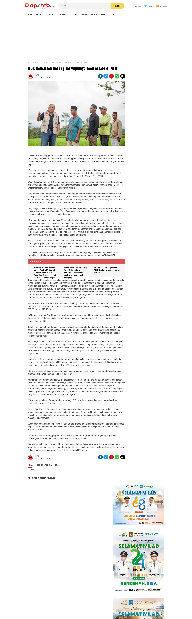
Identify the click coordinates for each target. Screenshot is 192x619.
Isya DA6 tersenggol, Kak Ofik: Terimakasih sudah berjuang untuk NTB (145, 345)
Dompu (95, 573)
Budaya (84, 14)
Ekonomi (50, 14)
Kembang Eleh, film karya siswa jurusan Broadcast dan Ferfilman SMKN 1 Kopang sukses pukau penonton (144, 330)
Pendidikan (62, 14)
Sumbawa (89, 573)
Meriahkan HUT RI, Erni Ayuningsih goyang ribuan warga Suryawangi (144, 360)
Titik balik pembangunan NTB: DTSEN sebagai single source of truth (104, 270)
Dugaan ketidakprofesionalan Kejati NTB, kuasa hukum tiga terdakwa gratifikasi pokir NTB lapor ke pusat (143, 471)
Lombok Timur (79, 570)
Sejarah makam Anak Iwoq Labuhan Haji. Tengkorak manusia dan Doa (141, 432)
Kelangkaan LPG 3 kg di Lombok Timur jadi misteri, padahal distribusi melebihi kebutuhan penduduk (143, 457)
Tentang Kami (71, 608)
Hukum (74, 14)
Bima (80, 576)
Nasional (108, 570)
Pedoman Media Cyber (104, 608)
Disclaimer (122, 608)
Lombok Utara (104, 573)
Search (111, 6)
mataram (101, 570)
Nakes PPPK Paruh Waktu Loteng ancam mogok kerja (141, 484)
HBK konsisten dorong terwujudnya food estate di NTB (72, 68)
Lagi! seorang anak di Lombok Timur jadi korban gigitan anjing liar (142, 422)
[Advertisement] (96, 39)
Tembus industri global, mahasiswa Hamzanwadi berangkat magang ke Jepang (141, 410)
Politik (39, 14)
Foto (111, 14)
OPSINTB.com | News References (94, 612)
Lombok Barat (79, 573)
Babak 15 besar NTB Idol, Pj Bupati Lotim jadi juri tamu (144, 338)
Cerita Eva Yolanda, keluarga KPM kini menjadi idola (143, 353)
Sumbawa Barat (89, 576)
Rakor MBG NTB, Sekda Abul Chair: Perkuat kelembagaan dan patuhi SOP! (141, 444)
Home (30, 14)
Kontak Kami (86, 608)
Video (103, 14)
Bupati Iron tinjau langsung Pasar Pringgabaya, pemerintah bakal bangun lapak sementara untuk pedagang (74, 273)
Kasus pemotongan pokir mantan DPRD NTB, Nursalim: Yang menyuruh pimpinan (147, 398)
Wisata (94, 14)
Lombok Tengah (91, 570)
